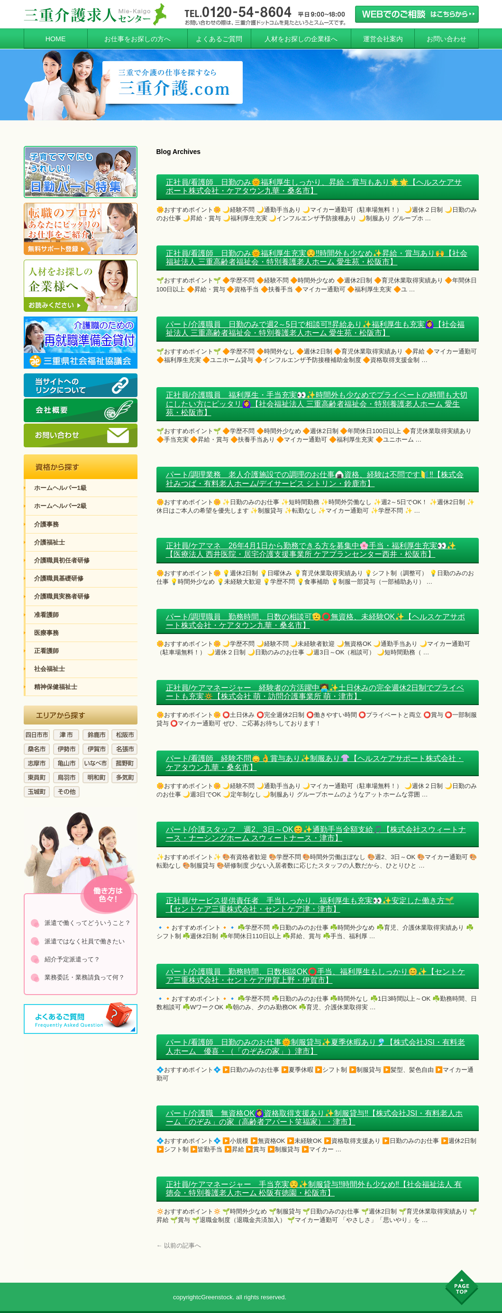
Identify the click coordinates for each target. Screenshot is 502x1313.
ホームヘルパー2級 (60, 505)
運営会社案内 (383, 39)
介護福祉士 (49, 542)
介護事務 (46, 524)
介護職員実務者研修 (62, 596)
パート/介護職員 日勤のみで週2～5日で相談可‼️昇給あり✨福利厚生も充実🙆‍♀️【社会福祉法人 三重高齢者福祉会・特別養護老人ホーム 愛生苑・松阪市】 (315, 328)
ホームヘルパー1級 (60, 487)
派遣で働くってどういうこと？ (88, 922)
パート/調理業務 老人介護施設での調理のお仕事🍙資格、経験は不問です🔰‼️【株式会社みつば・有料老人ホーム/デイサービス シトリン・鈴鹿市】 (315, 479)
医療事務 (46, 632)
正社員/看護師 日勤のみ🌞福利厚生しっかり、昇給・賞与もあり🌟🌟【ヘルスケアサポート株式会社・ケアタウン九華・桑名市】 (314, 186)
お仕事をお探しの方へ (137, 39)
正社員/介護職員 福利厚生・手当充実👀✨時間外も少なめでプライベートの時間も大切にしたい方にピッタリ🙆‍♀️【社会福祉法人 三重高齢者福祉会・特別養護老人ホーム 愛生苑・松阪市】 (316, 403)
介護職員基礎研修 (58, 578)
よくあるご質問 (219, 39)
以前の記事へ (178, 1245)
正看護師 (46, 650)
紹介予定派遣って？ (72, 959)
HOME (56, 39)
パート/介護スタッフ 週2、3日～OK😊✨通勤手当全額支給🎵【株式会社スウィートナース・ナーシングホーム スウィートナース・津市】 (316, 833)
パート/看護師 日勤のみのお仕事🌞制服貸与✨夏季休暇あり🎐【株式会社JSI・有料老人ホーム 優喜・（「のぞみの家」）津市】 (315, 1046)
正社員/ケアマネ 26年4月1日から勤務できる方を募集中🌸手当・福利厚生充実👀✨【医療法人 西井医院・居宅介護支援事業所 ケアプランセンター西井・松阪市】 (311, 550)
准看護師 (46, 614)
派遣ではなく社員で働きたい (85, 941)
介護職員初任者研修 (62, 560)
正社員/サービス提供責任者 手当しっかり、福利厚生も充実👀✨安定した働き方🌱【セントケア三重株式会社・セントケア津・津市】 (310, 904)
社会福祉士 (49, 668)
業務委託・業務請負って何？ (85, 977)
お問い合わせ (446, 39)
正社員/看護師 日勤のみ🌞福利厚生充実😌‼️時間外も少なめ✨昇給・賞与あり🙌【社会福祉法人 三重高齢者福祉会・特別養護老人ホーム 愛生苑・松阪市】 (316, 257)
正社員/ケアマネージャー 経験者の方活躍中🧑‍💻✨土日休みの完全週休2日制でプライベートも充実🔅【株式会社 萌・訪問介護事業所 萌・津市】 (315, 692)
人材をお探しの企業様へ (301, 39)
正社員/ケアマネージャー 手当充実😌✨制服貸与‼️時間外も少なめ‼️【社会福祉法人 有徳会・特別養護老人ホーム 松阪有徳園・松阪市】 (314, 1188)
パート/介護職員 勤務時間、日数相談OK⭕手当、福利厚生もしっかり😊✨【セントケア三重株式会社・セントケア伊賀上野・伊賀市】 (315, 976)
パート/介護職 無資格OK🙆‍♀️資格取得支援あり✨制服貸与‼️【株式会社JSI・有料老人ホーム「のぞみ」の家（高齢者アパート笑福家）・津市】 (314, 1117)
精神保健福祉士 (55, 686)
